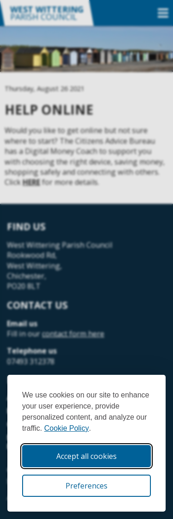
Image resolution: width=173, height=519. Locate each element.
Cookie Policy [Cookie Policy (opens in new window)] (66, 428)
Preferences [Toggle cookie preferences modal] (86, 486)
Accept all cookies (86, 456)
